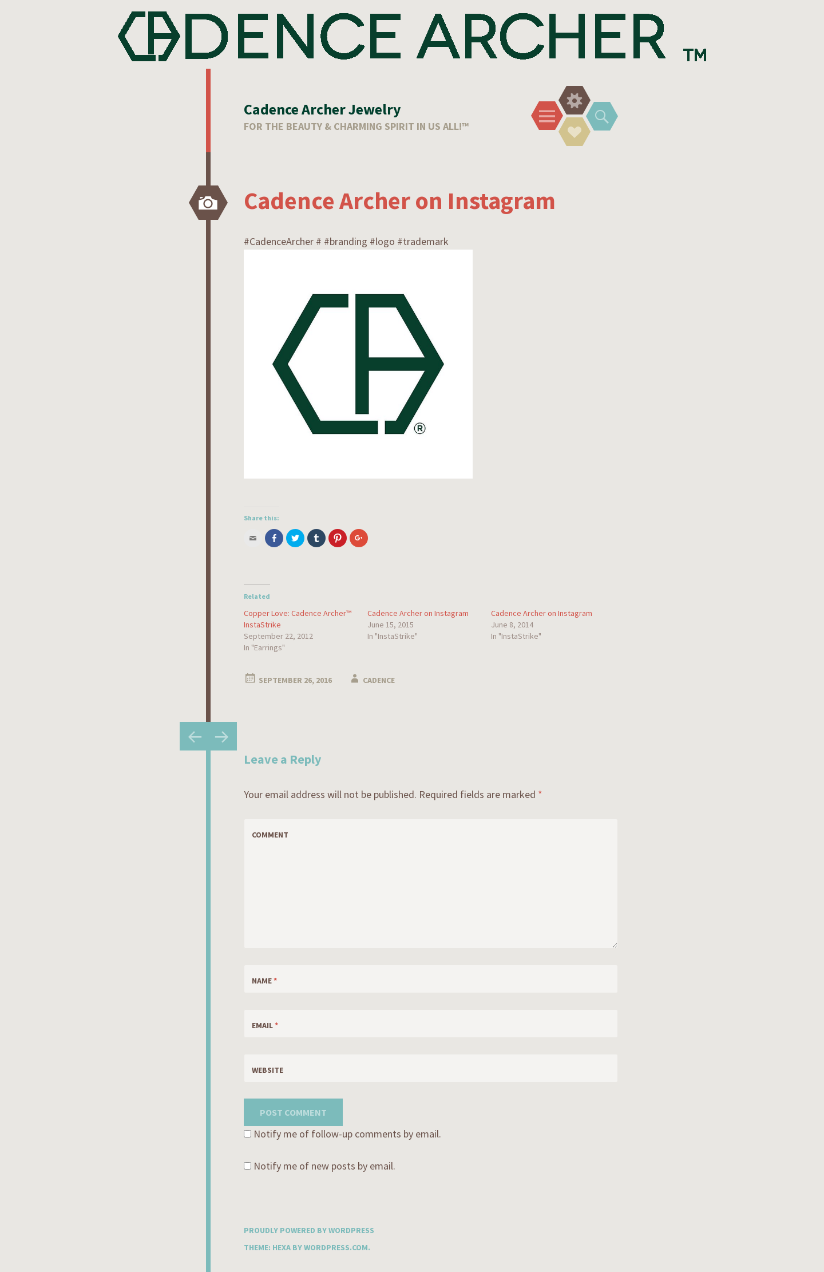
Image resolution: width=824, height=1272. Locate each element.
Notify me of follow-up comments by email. (347, 1133)
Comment (270, 834)
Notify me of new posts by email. (324, 1165)
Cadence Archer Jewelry (322, 109)
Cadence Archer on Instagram (418, 613)
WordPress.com (336, 1247)
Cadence (379, 680)
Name (264, 980)
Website (267, 1070)
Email (265, 1025)
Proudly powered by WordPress (309, 1230)
